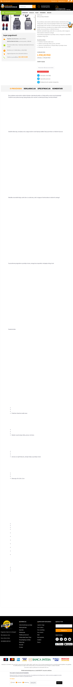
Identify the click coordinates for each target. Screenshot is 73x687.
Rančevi (35, 15)
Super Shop (12, 15)
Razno (39, 657)
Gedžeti (39, 654)
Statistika (19, 682)
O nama (21, 662)
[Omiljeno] (67, 1)
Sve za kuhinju (41, 644)
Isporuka (21, 644)
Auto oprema (40, 652)
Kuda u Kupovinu (4, 15)
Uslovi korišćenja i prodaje (25, 639)
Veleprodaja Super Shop (25, 652)
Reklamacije (22, 647)
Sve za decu (40, 642)
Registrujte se (61, 1)
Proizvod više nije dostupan (45, 82)
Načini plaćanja (23, 642)
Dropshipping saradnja (24, 654)
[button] (27, 6)
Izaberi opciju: (41, 76)
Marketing (21, 657)
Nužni (13, 682)
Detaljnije (12, 678)
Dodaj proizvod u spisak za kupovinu (48, 97)
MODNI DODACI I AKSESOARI (22, 15)
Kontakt (21, 659)
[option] (5, 23)
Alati (38, 649)
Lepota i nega (40, 639)
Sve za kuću (40, 647)
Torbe (31, 15)
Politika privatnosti (24, 649)
